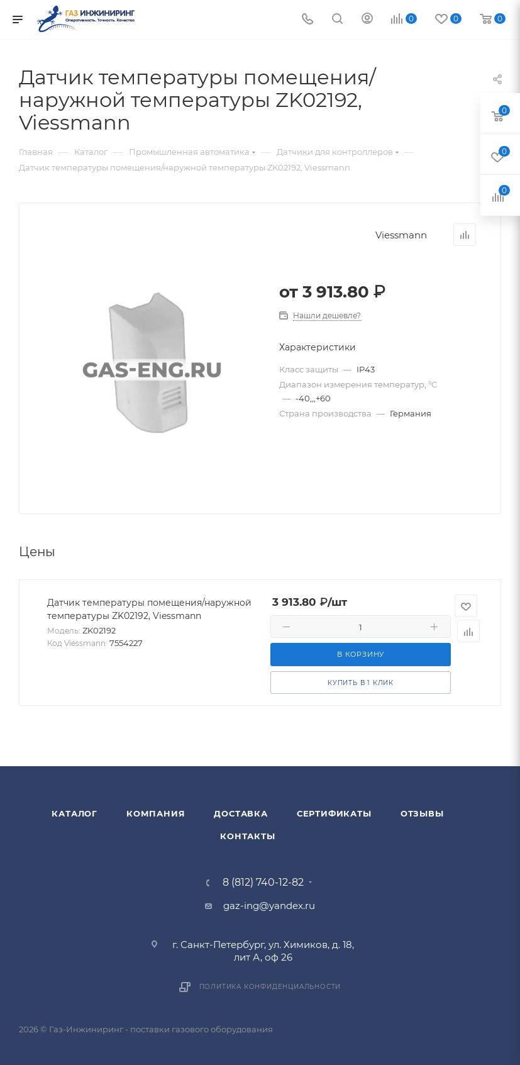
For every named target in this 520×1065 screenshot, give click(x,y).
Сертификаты (334, 813)
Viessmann (401, 235)
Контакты (247, 836)
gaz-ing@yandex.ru (269, 906)
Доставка (240, 813)
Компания (155, 813)
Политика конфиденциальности (270, 987)
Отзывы (422, 813)
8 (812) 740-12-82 (263, 883)
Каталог (74, 813)
